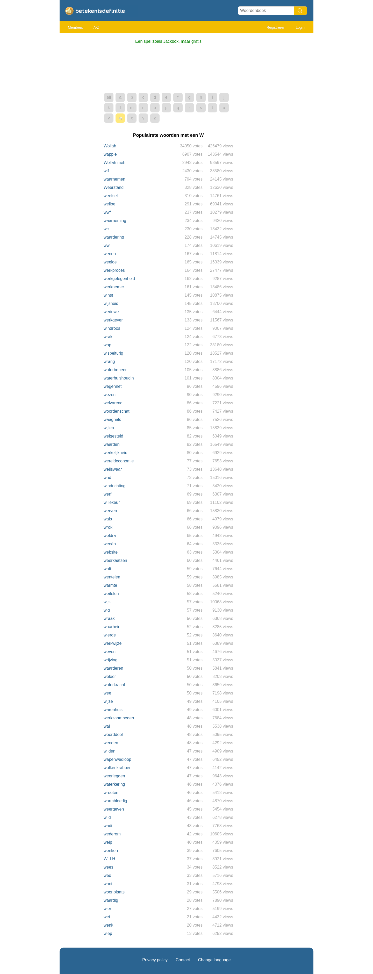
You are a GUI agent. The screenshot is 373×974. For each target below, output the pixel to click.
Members (75, 27)
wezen (110, 394)
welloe (109, 204)
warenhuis (113, 709)
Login (300, 27)
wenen (110, 254)
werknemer (114, 287)
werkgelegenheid (119, 278)
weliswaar (113, 469)
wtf (106, 171)
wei (107, 917)
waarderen (113, 668)
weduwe (111, 312)
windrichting (114, 486)
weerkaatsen (115, 560)
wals (108, 519)
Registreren (276, 27)
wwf (107, 212)
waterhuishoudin (119, 378)
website (111, 552)
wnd (107, 477)
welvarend (113, 403)
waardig (111, 900)
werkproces (114, 270)
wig (107, 610)
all (109, 97)
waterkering (114, 784)
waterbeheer (115, 370)
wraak (109, 618)
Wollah (110, 146)
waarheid (112, 627)
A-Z (96, 27)
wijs (107, 602)
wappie (110, 154)
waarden (111, 444)
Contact (183, 960)
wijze (108, 701)
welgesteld (113, 436)
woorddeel (113, 734)
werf (107, 494)
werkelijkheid (115, 452)
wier (107, 908)
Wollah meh (114, 162)
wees (108, 867)
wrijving (110, 660)
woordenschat (117, 411)
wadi (108, 825)
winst (108, 295)
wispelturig (113, 353)
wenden (111, 743)
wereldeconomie (119, 461)
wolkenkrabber (117, 767)
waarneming (115, 220)
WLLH (109, 859)
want (108, 884)
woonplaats (114, 892)
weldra (110, 535)
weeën (110, 544)
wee (107, 693)
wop (107, 345)
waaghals (112, 419)
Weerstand (114, 187)
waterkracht (114, 685)
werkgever (113, 320)
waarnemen (114, 179)
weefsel (111, 196)
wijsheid (111, 303)
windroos (112, 328)
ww (107, 245)
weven (110, 651)
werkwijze (112, 643)
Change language (214, 960)
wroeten (111, 792)
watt (107, 569)
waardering (114, 237)
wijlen (109, 428)
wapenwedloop (117, 759)
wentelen (112, 577)
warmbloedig (115, 801)
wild (107, 817)
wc (106, 229)
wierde (110, 635)
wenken (111, 850)
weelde (110, 262)
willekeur (112, 502)
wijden (109, 751)
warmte (110, 585)
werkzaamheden (119, 718)
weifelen (111, 593)
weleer (110, 676)
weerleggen (114, 776)
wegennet (112, 386)
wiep (108, 933)
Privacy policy (155, 960)
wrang (109, 361)
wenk (108, 925)
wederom (112, 834)
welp (108, 842)
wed (107, 875)
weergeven (114, 809)
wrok (108, 527)
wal (107, 726)
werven (110, 511)
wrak (108, 336)
